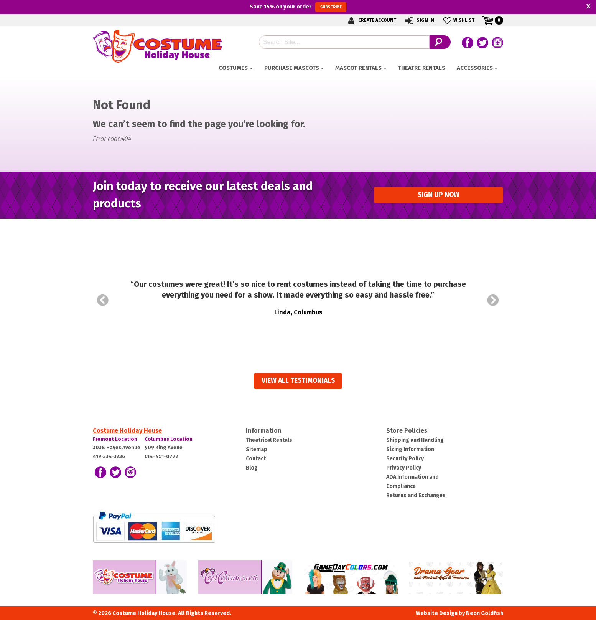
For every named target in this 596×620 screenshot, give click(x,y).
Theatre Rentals (421, 67)
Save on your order (298, 7)
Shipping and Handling (415, 440)
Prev (103, 300)
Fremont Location (115, 439)
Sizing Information (410, 449)
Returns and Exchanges (416, 495)
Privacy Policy (403, 468)
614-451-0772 (161, 456)
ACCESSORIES (475, 67)
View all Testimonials (298, 381)
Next (493, 300)
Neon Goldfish (484, 613)
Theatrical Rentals (269, 440)
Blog (252, 468)
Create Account (371, 20)
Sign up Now (438, 195)
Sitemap (256, 449)
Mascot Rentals (358, 67)
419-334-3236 (109, 456)
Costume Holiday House (127, 430)
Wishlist (458, 20)
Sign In (419, 20)
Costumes (233, 67)
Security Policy (405, 458)
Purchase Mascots (291, 67)
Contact (256, 458)
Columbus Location (169, 439)
